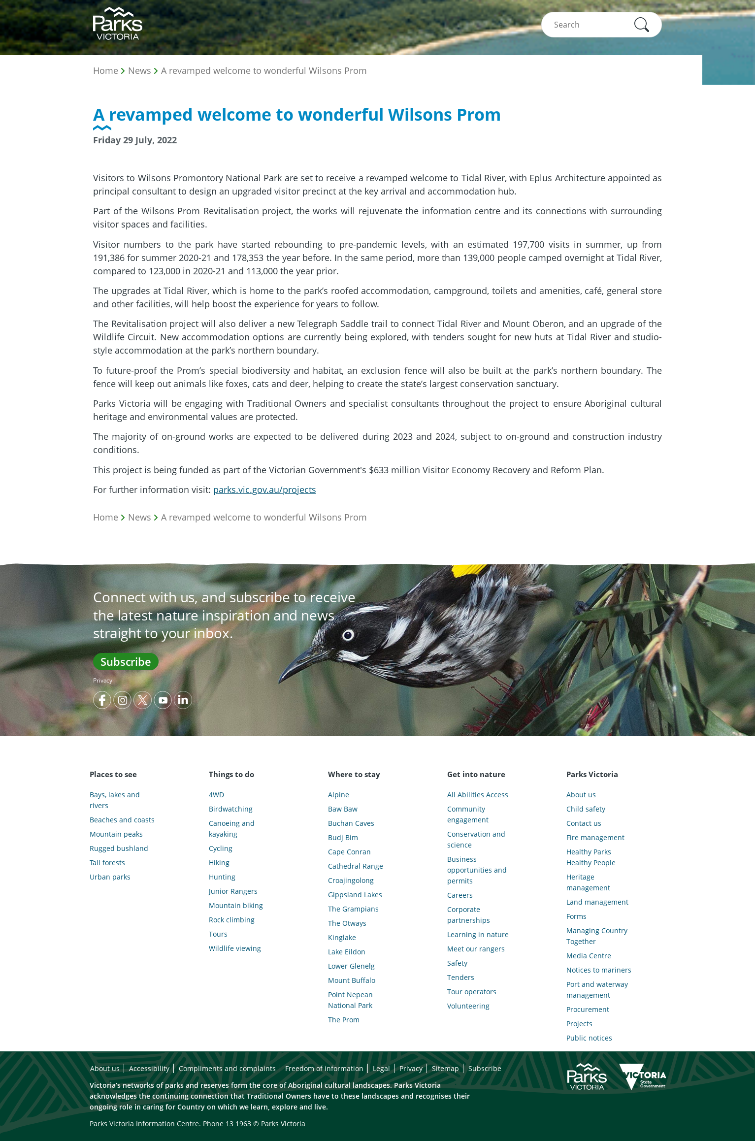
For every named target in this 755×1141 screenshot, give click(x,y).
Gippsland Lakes (355, 894)
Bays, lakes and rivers (115, 800)
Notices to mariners (598, 970)
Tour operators (471, 991)
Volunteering (468, 1006)
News (139, 70)
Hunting (222, 876)
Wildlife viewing (235, 948)
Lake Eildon (346, 951)
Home (105, 70)
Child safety (585, 809)
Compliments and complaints (227, 1068)
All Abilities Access (477, 794)
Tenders (460, 977)
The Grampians (353, 908)
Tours (218, 934)
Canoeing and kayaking (232, 828)
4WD (216, 794)
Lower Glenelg (351, 966)
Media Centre (588, 955)
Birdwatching (231, 809)
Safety (457, 963)
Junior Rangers (233, 891)
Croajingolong (351, 880)
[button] (641, 24)
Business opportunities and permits (477, 869)
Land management (597, 902)
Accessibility (149, 1068)
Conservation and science (476, 839)
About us (581, 794)
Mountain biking (236, 905)
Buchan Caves (351, 823)
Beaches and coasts (122, 819)
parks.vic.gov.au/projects (264, 489)
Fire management (595, 837)
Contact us (583, 823)
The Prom (344, 1019)
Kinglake (342, 937)
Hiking (219, 862)
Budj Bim (343, 837)
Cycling (220, 848)
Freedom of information (324, 1068)
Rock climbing (232, 919)
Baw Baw (343, 809)
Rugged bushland (119, 848)
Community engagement (468, 814)
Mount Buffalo (351, 980)
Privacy (102, 680)
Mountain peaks (116, 834)
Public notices (589, 1038)
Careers (460, 895)
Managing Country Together (596, 936)
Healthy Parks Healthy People (591, 857)
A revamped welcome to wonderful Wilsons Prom (264, 70)
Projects (579, 1023)
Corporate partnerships (468, 915)
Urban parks (110, 876)
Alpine (338, 794)
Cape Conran (349, 851)
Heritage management (588, 882)
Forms (576, 916)
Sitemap (445, 1068)
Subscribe (125, 661)
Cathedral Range (355, 866)
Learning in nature (478, 934)
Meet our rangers (476, 948)
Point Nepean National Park (350, 1000)
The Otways (347, 923)
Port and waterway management (597, 989)
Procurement (587, 1009)
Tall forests (107, 862)
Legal (381, 1068)
